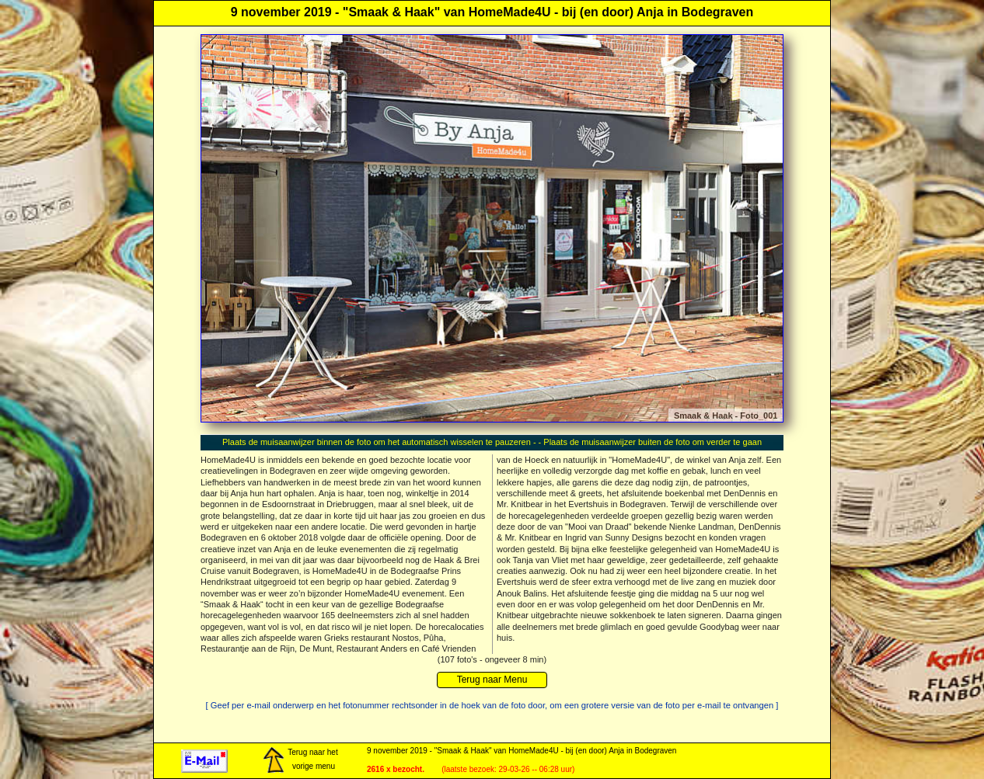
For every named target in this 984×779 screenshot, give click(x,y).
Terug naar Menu (492, 679)
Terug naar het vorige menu (300, 760)
